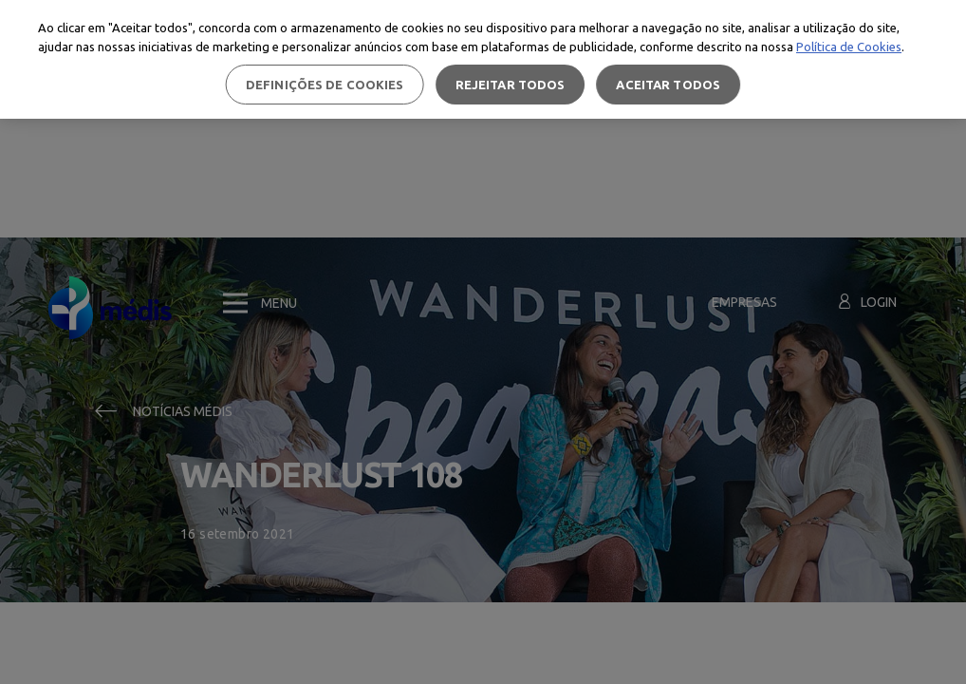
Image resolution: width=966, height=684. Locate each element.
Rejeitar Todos (510, 84)
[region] (483, 59)
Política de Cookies (848, 46)
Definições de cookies (325, 84)
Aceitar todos (668, 84)
